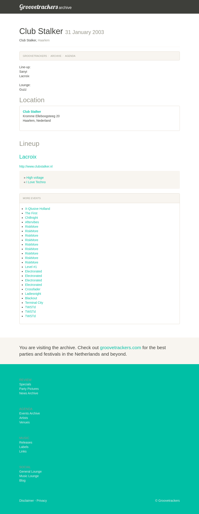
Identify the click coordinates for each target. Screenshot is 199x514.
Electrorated (33, 271)
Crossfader (32, 289)
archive (45, 7)
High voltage (35, 177)
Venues (24, 422)
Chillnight (31, 217)
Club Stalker (32, 111)
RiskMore (31, 226)
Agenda (70, 56)
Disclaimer (26, 500)
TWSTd (30, 307)
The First (31, 213)
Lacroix (28, 157)
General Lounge (30, 471)
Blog (22, 480)
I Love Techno (36, 182)
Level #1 (31, 267)
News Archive (28, 393)
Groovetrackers (35, 56)
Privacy (42, 500)
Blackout (31, 298)
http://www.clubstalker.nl (36, 166)
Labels (24, 447)
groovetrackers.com (120, 347)
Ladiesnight (33, 293)
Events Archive (29, 413)
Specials (25, 384)
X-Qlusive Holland (37, 208)
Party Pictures (29, 389)
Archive (56, 56)
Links (23, 451)
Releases (25, 442)
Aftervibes (32, 222)
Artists (23, 418)
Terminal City (34, 302)
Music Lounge (29, 476)
